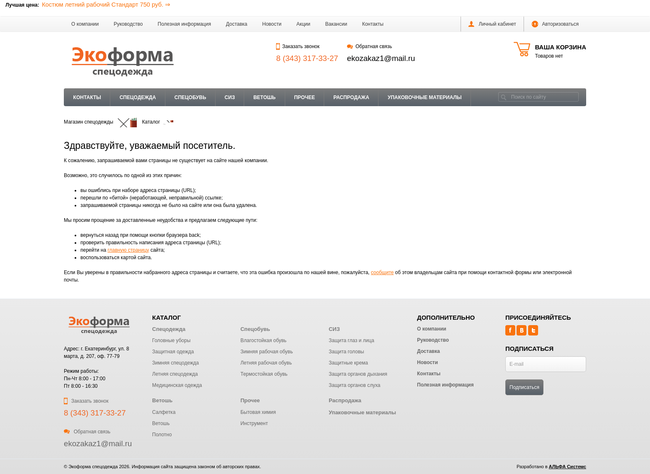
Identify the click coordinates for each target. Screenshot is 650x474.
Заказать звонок (297, 46)
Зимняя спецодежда (175, 363)
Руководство (128, 24)
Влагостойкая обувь (263, 340)
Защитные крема (348, 363)
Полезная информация (184, 24)
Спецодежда (137, 97)
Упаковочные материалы (424, 97)
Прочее (304, 97)
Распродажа (351, 97)
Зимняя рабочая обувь (266, 352)
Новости (271, 24)
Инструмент (254, 423)
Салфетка (163, 412)
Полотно (162, 435)
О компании (85, 24)
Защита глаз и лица (351, 340)
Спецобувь (190, 97)
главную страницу (128, 250)
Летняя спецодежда (175, 374)
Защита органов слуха (355, 385)
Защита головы (346, 352)
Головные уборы (171, 340)
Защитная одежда (173, 352)
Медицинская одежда (177, 385)
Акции (303, 24)
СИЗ (230, 97)
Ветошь (264, 97)
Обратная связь (369, 46)
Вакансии (336, 24)
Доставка (236, 24)
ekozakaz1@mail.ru (381, 58)
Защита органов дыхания (358, 374)
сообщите (382, 272)
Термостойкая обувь (264, 374)
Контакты (372, 24)
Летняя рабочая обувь (266, 363)
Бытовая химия (258, 412)
